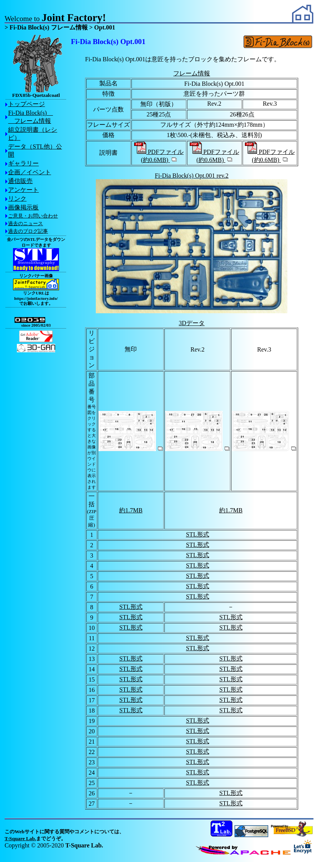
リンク (17, 198)
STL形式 (197, 534)
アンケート (23, 189)
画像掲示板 (23, 207)
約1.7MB (131, 510)
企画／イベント (29, 172)
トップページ (26, 104)
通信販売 (20, 181)
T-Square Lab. (20, 838)
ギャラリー (23, 163)
